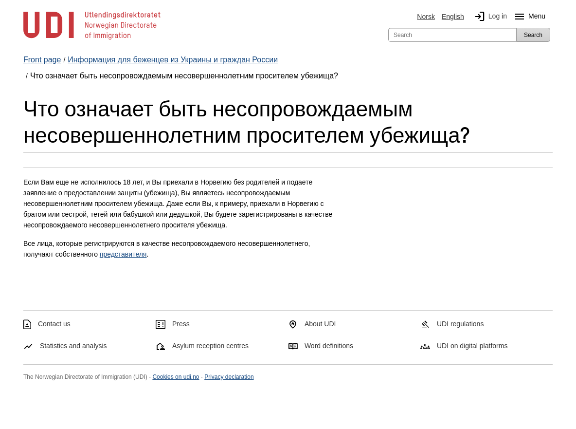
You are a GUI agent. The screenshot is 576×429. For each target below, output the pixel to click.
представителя (123, 254)
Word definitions (329, 346)
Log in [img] (489, 16)
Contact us (54, 324)
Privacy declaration (228, 376)
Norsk (426, 16)
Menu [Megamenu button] (528, 16)
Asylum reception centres (210, 346)
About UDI (320, 324)
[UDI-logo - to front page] (92, 39)
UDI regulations (460, 324)
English (453, 16)
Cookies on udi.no (175, 376)
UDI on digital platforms (472, 346)
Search (533, 35)
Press (181, 324)
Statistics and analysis (73, 346)
